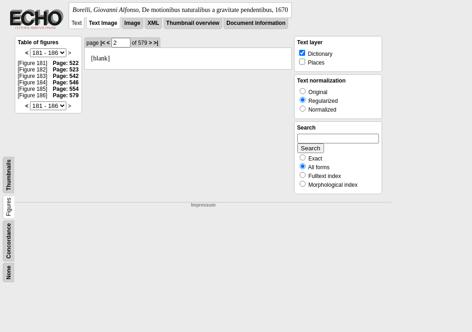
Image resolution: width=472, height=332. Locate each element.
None (9, 272)
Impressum (203, 205)
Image (132, 23)
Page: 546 (66, 82)
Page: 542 (66, 76)
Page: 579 (66, 95)
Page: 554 (66, 89)
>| (155, 43)
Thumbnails (9, 175)
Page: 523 (66, 69)
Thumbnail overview (192, 23)
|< (102, 43)
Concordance (9, 241)
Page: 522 (66, 63)
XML (153, 23)
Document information (255, 23)
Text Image (103, 23)
